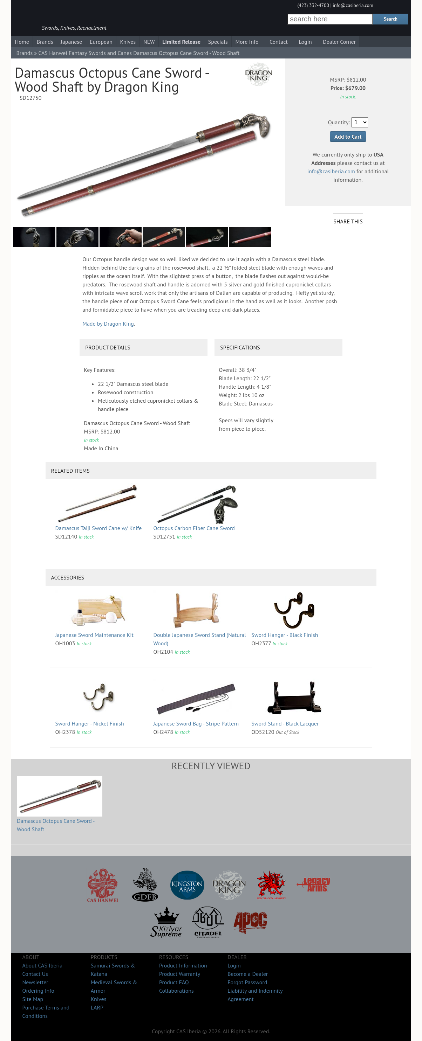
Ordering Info (38, 990)
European (101, 41)
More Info (247, 41)
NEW (149, 41)
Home (22, 41)
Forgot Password (247, 982)
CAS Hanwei (52, 52)
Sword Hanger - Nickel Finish (89, 723)
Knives (128, 41)
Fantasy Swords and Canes (100, 52)
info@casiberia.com (353, 5)
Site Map (32, 998)
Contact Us (35, 973)
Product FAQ (174, 982)
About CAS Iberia (42, 965)
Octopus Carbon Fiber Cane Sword (193, 528)
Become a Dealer (247, 973)
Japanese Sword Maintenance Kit (94, 634)
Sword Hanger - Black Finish (284, 634)
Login (305, 41)
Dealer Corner (339, 41)
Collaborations (176, 990)
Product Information (183, 965)
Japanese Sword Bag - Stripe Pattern (196, 723)
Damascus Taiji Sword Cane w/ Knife (98, 528)
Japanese (71, 41)
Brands (45, 41)
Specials (218, 41)
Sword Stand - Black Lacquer (285, 723)
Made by (108, 323)
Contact (279, 41)
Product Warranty (179, 973)
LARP (97, 1007)
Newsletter (35, 982)
